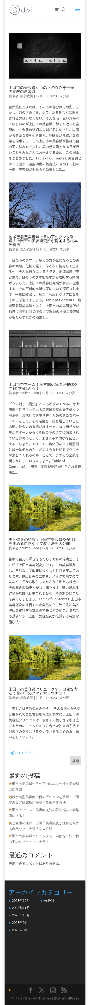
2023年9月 (20, 923)
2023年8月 (20, 930)
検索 (75, 760)
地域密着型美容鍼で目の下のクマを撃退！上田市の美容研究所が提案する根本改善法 (43, 241)
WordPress (70, 998)
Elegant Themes (38, 998)
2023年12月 (21, 901)
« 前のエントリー (22, 752)
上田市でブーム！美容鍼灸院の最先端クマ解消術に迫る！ (43, 386)
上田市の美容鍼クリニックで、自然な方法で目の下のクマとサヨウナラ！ (43, 691)
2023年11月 (21, 908)
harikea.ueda (29, 393)
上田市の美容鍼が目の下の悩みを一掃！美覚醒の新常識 (43, 89)
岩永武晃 (26, 96)
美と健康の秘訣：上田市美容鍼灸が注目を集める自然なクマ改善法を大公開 (43, 541)
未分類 (65, 96)
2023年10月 (21, 915)
